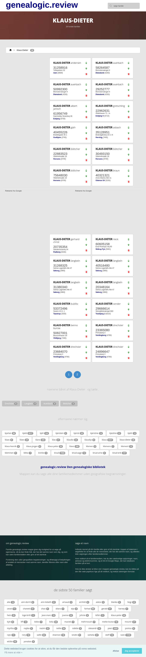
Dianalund (100, 73)
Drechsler (11, 403)
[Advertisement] (24, 75)
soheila (93, 634)
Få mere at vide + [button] (13, 652)
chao (45, 608)
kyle (10, 621)
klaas (9, 439)
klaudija (90, 439)
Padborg (56, 252)
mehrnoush (88, 621)
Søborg (56, 271)
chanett (29, 608)
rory (26, 634)
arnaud (67, 602)
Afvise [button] (116, 651)
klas (56, 439)
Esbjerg (56, 119)
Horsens (56, 159)
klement (127, 446)
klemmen (11, 452)
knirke (43, 452)
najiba (28, 628)
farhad (89, 608)
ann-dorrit (27, 602)
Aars (55, 73)
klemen (91, 446)
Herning (99, 137)
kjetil (132, 433)
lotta (53, 621)
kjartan (10, 433)
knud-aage (79, 452)
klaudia (72, 439)
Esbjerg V (100, 116)
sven (126, 634)
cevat (11, 608)
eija (74, 608)
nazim (45, 628)
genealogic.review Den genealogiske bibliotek (73, 467)
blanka (116, 602)
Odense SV (100, 180)
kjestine (115, 433)
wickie (12, 641)
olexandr (94, 628)
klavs (74, 446)
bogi (132, 602)
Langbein (30, 403)
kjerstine (96, 433)
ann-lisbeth (48, 602)
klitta (28, 452)
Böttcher (69, 403)
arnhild (84, 602)
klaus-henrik (12, 446)
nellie (61, 628)
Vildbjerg (57, 338)
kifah (99, 615)
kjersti (79, 433)
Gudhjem (57, 137)
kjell (44, 433)
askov (100, 602)
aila (11, 602)
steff (109, 634)
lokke (38, 621)
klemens (108, 446)
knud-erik (120, 452)
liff (24, 621)
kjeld (27, 433)
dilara (60, 608)
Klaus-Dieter (22, 50)
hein (11, 615)
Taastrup (57, 314)
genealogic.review (42, 5)
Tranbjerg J (100, 314)
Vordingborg (101, 335)
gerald (107, 608)
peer (113, 628)
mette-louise (110, 621)
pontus (130, 628)
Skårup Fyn (100, 249)
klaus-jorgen (33, 446)
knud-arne (99, 452)
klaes (24, 439)
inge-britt (28, 615)
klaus (107, 439)
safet (41, 634)
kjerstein (61, 433)
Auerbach (50, 403)
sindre (76, 634)
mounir (130, 621)
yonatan (29, 641)
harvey (123, 608)
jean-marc (49, 615)
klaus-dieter (127, 439)
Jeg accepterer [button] (132, 651)
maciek (69, 621)
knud (59, 452)
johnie (84, 615)
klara (40, 439)
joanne (67, 615)
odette (77, 628)
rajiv (11, 634)
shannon (59, 634)
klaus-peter (55, 446)
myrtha (12, 628)
